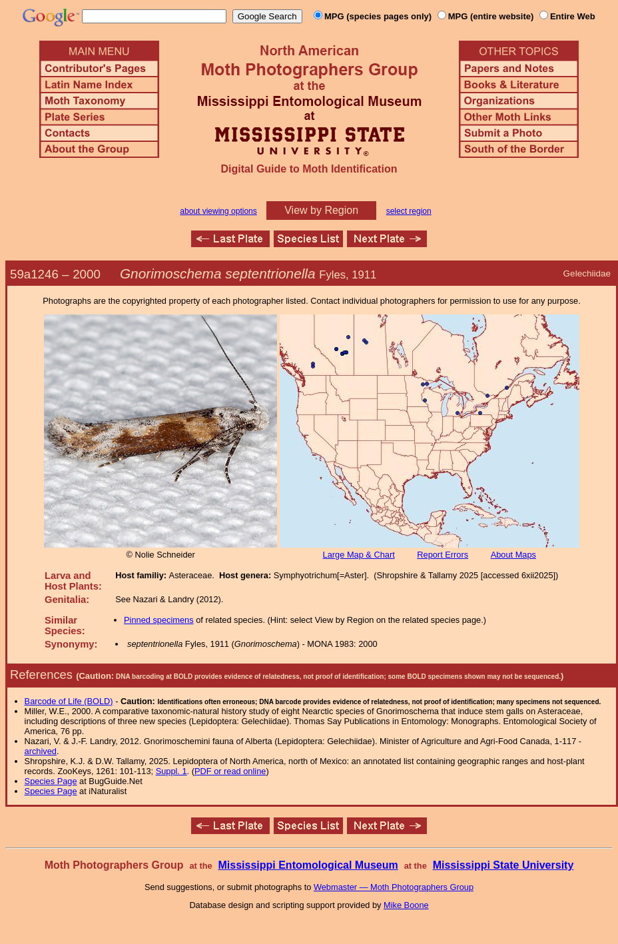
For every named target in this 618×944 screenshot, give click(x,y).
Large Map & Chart (359, 555)
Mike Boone (406, 905)
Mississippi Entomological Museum (308, 865)
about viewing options (218, 211)
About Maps (513, 555)
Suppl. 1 (171, 771)
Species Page (51, 781)
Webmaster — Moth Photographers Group (393, 887)
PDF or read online (230, 771)
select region (409, 211)
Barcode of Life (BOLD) (69, 701)
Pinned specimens (159, 620)
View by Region (321, 210)
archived (41, 751)
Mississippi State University (503, 865)
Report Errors (442, 555)
